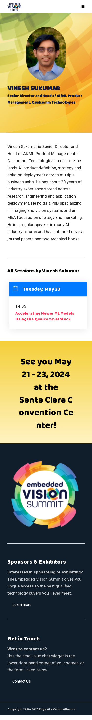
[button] (22, 604)
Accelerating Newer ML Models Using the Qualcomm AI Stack (44, 316)
